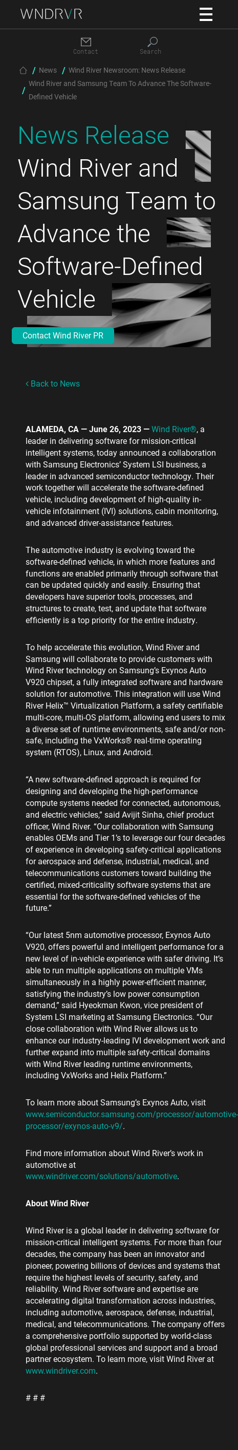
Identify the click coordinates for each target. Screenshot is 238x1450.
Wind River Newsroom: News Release (127, 70)
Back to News (53, 383)
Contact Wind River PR (63, 335)
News (48, 70)
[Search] (152, 46)
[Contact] (86, 46)
